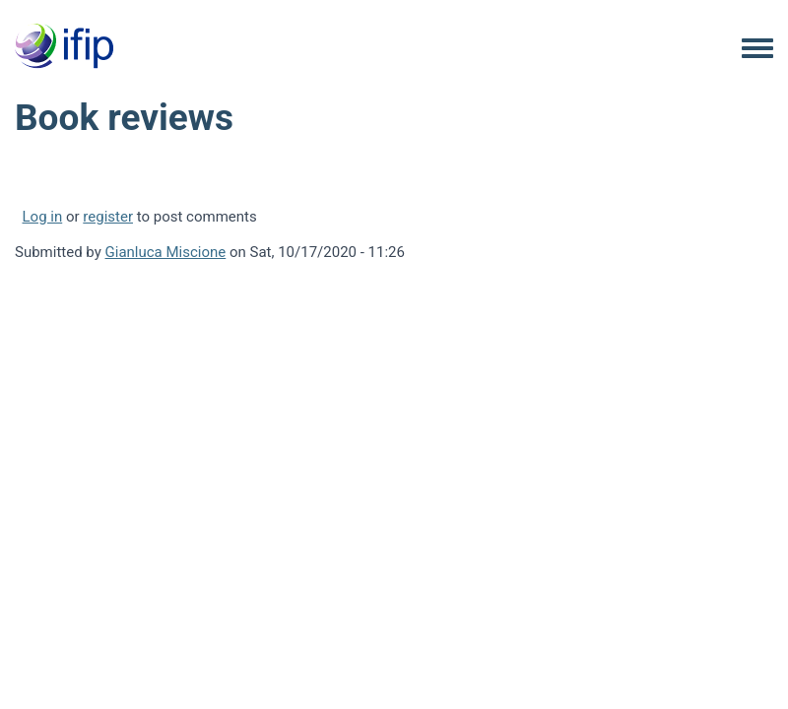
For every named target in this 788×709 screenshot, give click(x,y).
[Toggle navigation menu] (757, 49)
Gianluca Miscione (166, 252)
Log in (43, 217)
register (108, 217)
